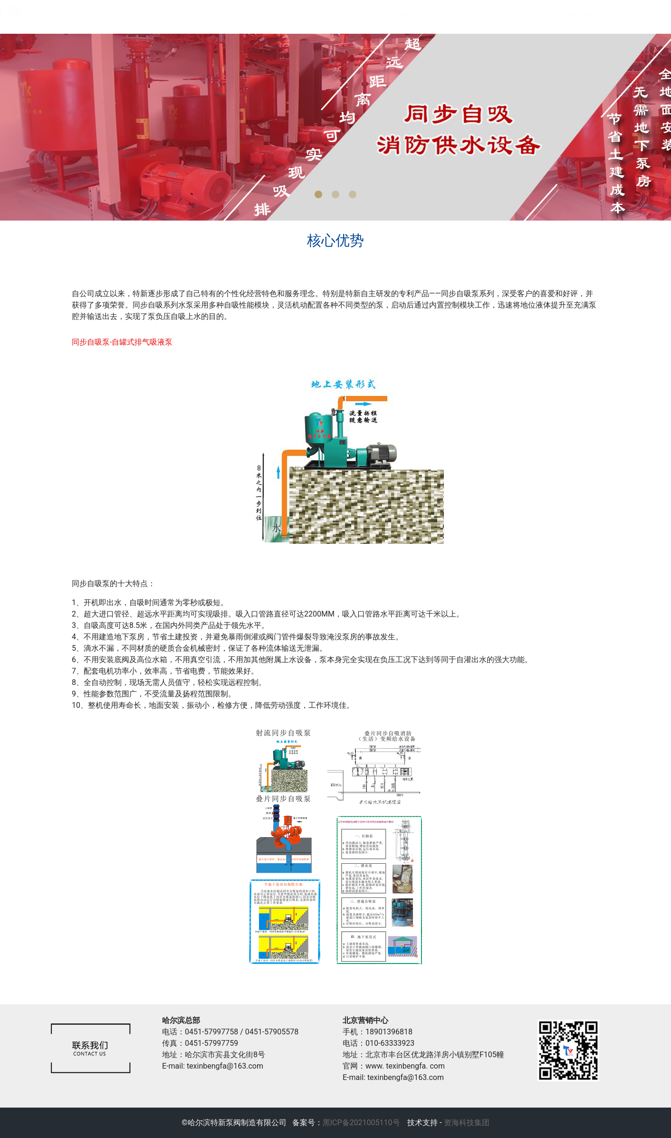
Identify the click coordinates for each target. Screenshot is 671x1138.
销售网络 (569, 16)
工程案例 (483, 16)
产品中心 (312, 16)
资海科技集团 (465, 1122)
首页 (141, 16)
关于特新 (226, 16)
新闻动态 (398, 16)
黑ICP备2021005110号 (361, 1122)
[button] (318, 194)
